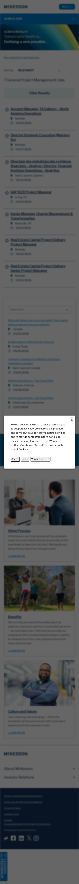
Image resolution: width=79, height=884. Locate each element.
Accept (15, 459)
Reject (25, 459)
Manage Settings (40, 459)
